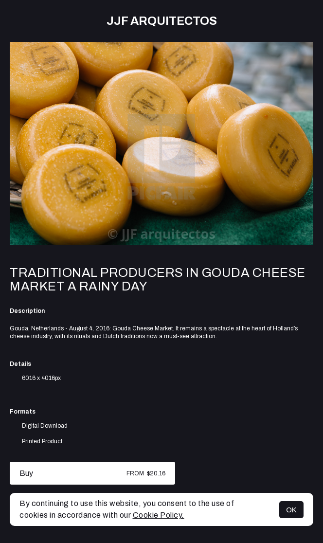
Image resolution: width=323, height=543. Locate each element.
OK (291, 510)
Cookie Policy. (158, 515)
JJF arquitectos (162, 21)
